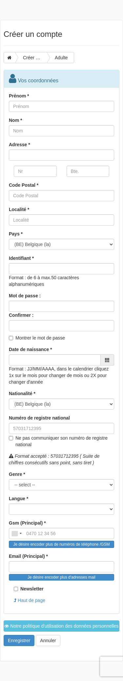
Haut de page (29, 600)
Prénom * (19, 95)
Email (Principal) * (28, 556)
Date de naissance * (30, 349)
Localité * (19, 209)
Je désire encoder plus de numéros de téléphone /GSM (61, 544)
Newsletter (29, 588)
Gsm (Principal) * (27, 523)
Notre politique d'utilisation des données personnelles (61, 626)
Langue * (18, 498)
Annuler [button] (48, 640)
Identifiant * (21, 258)
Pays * (16, 233)
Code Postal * (23, 185)
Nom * (15, 120)
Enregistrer (19, 640)
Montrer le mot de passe (40, 337)
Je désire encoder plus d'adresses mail (61, 577)
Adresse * (19, 144)
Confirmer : (21, 315)
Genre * (17, 474)
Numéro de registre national (39, 418)
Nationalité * (22, 393)
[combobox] (16, 533)
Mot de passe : (25, 295)
